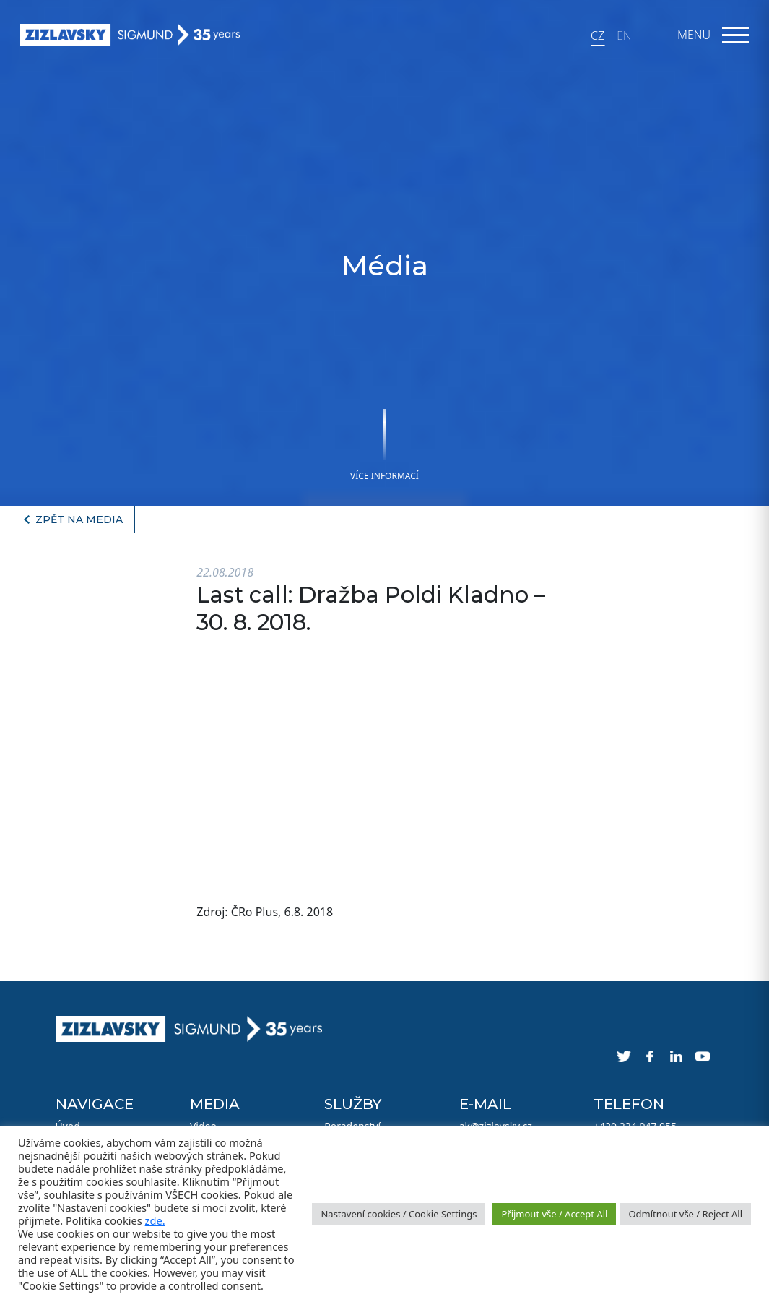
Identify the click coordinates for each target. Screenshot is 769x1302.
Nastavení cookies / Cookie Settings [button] (399, 1213)
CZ (597, 35)
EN (624, 35)
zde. (155, 1220)
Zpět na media (79, 519)
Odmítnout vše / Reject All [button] (685, 1213)
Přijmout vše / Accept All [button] (554, 1213)
